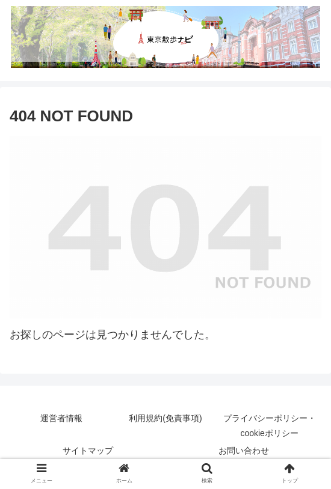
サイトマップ (88, 450)
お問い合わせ (243, 450)
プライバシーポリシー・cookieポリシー (269, 425)
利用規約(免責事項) (165, 418)
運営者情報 (61, 418)
